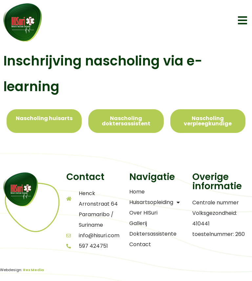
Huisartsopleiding (154, 202)
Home (137, 191)
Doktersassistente (153, 234)
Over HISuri (143, 213)
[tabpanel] (126, 142)
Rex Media (33, 269)
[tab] (44, 121)
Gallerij (138, 223)
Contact (140, 244)
